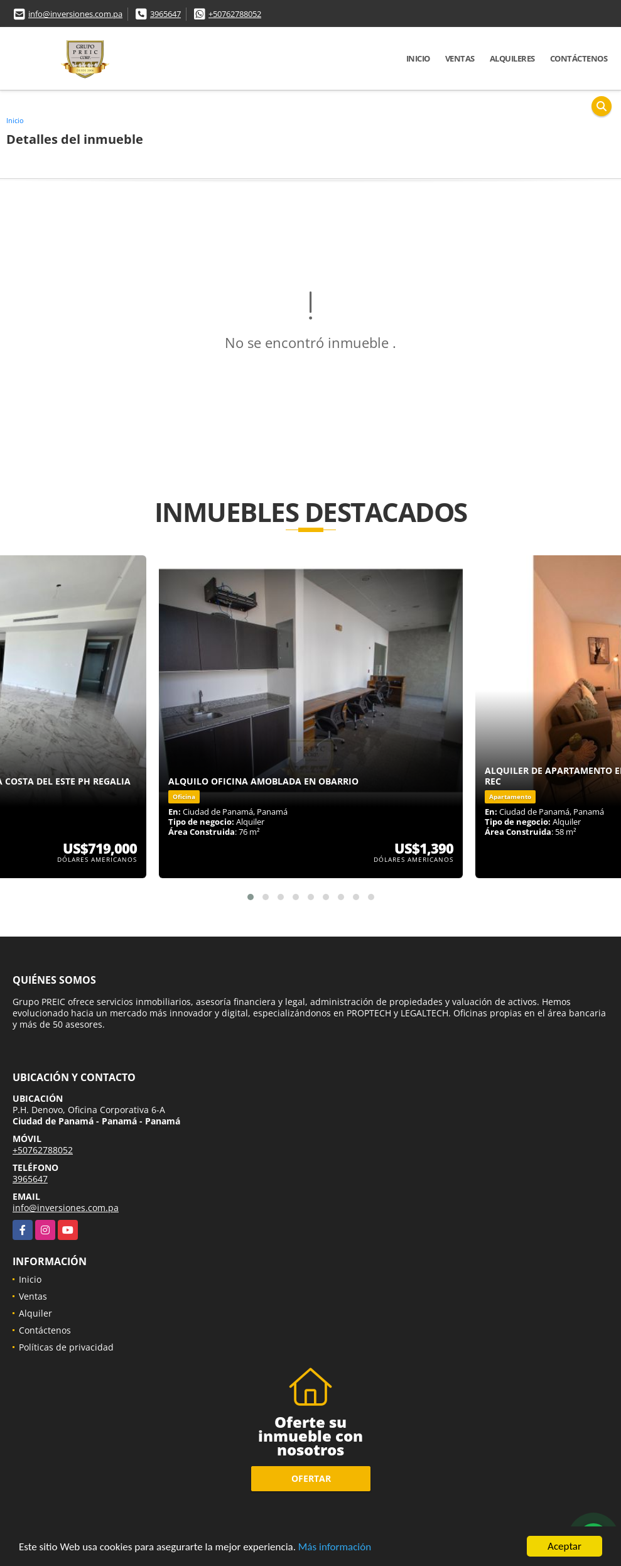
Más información (334, 1548)
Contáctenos (579, 58)
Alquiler (35, 1313)
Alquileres (512, 58)
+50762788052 (234, 13)
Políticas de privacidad (66, 1347)
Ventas (460, 58)
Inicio (418, 58)
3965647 (165, 13)
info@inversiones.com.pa (75, 13)
